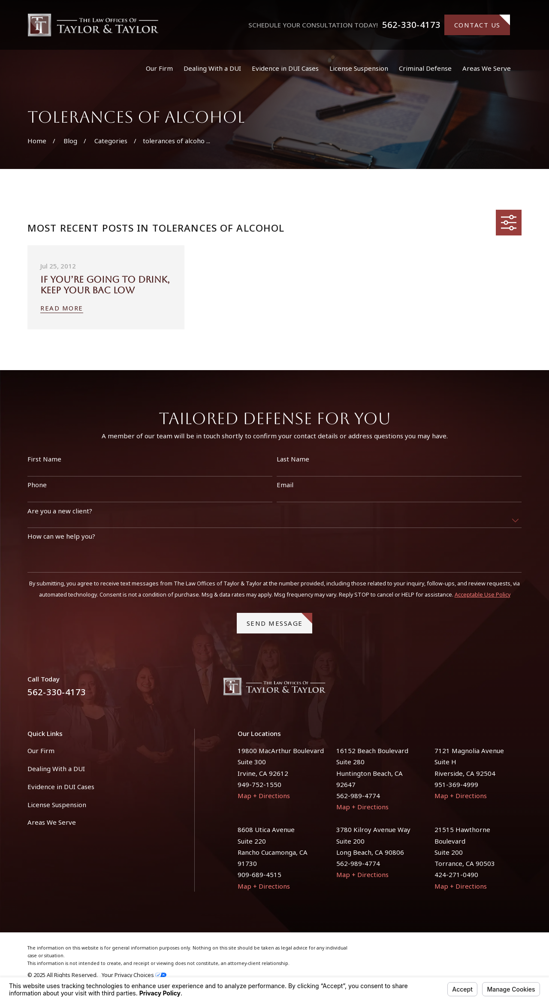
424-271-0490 (456, 874)
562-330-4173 (411, 25)
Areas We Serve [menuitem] (486, 68)
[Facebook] (496, 689)
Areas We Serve (51, 822)
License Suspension (56, 804)
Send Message (280, 624)
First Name (44, 463)
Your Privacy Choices (134, 975)
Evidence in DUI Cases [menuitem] (285, 68)
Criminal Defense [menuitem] (425, 68)
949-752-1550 (259, 784)
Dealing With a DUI (56, 768)
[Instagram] (517, 689)
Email (285, 489)
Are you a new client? (59, 515)
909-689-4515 (259, 874)
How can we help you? (61, 540)
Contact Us (482, 22)
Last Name (293, 463)
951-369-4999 (456, 784)
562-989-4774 (358, 795)
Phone (37, 489)
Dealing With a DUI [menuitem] (212, 68)
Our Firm (40, 750)
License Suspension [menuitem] (358, 68)
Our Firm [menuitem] (159, 68)
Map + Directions (264, 795)
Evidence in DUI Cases (60, 786)
